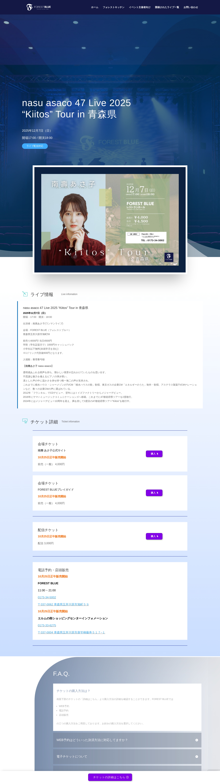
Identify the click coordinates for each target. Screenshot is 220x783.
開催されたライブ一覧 (167, 7)
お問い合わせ (191, 7)
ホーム (94, 7)
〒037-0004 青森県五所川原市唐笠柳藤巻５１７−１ (71, 632)
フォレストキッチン (113, 7)
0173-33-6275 (47, 625)
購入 (153, 453)
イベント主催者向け (140, 7)
